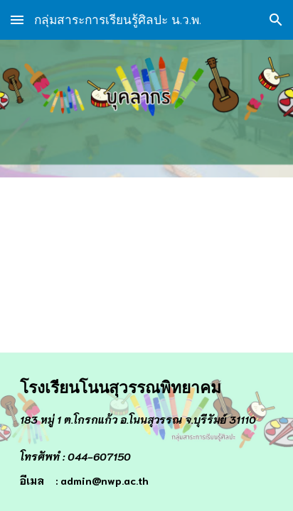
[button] (17, 19)
